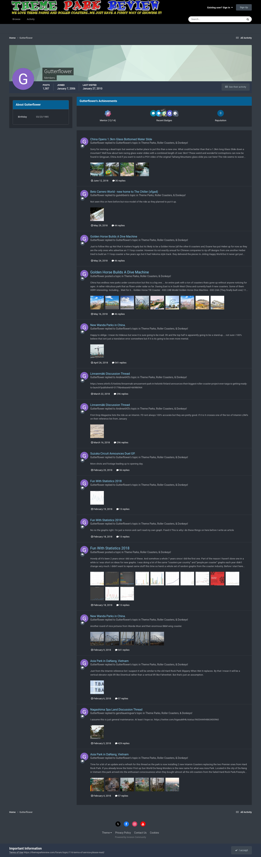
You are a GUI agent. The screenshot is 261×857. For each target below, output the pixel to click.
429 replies (122, 743)
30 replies (118, 180)
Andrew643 (122, 377)
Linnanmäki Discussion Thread (110, 373)
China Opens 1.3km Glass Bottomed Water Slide (121, 139)
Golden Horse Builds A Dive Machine (113, 236)
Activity (31, 19)
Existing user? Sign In (220, 7)
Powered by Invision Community (130, 837)
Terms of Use (16, 852)
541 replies (119, 362)
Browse (16, 19)
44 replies (118, 225)
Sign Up (244, 7)
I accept (241, 850)
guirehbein (122, 195)
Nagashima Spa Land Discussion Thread (116, 709)
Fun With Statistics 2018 (106, 481)
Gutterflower (97, 142)
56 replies (122, 470)
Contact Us (140, 832)
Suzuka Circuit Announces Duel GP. (112, 453)
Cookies (154, 832)
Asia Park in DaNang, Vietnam (109, 661)
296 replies (121, 393)
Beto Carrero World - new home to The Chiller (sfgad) (124, 191)
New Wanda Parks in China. (108, 325)
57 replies (121, 698)
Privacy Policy (123, 832)
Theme (107, 832)
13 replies (122, 509)
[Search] (205, 19)
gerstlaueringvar (125, 713)
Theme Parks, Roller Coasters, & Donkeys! (164, 142)
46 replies (118, 260)
